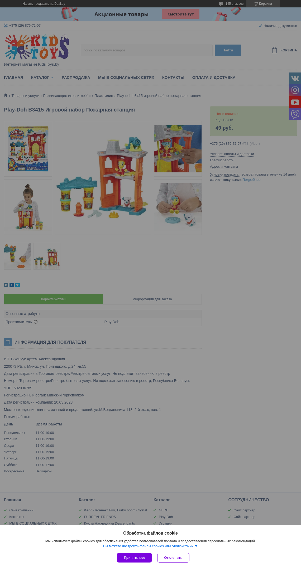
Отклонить (173, 558)
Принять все (134, 558)
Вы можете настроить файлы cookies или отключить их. (148, 546)
